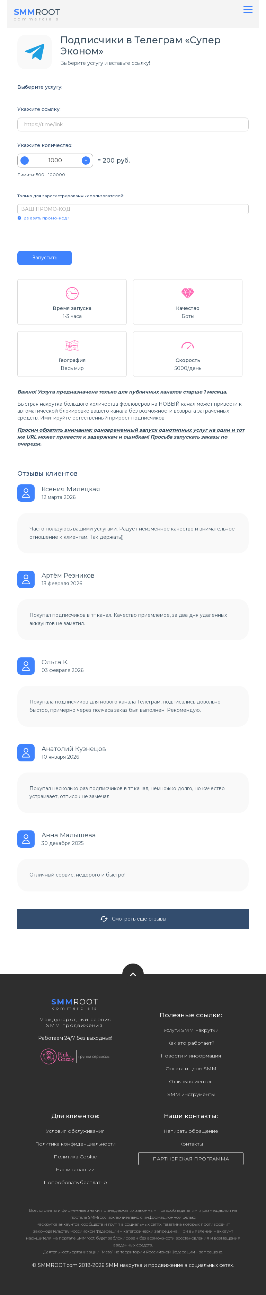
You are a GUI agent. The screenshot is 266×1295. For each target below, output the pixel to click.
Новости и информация (191, 1056)
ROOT (37, 12)
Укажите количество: (44, 145)
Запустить (44, 257)
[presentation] (59, 236)
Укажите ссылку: (39, 109)
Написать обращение (190, 1131)
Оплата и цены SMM (191, 1068)
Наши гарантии (75, 1169)
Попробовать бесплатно (75, 1182)
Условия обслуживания (75, 1131)
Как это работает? (190, 1043)
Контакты (191, 1144)
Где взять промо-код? (43, 218)
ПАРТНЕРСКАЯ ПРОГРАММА (191, 1159)
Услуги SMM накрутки (191, 1030)
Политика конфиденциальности (75, 1144)
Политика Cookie (75, 1157)
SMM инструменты (191, 1094)
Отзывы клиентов (191, 1081)
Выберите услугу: (39, 87)
